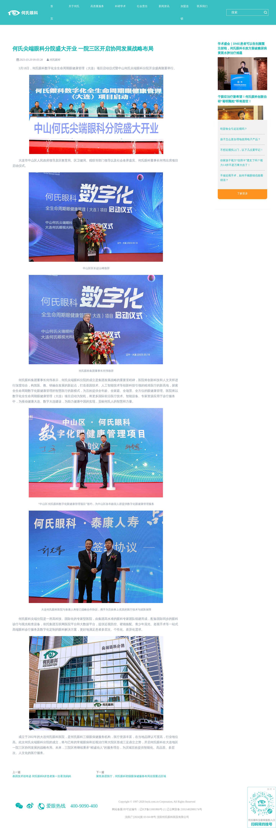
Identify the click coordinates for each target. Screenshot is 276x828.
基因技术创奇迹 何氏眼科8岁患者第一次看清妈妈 (41, 776)
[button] (76, 6)
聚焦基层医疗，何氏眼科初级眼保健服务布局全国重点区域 (130, 776)
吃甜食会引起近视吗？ (233, 128)
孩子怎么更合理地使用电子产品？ (240, 139)
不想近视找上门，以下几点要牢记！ (241, 149)
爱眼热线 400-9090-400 (67, 805)
